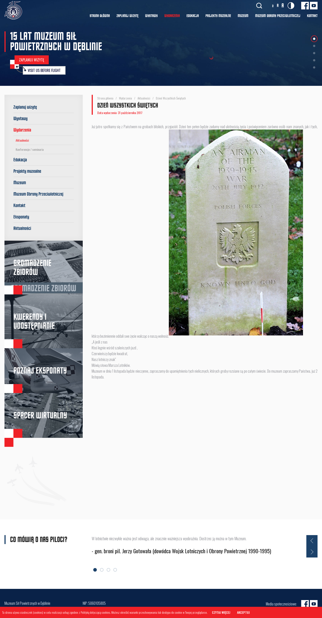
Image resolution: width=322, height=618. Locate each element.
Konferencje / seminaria (30, 149)
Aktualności (22, 140)
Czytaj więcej (221, 612)
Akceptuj (243, 612)
